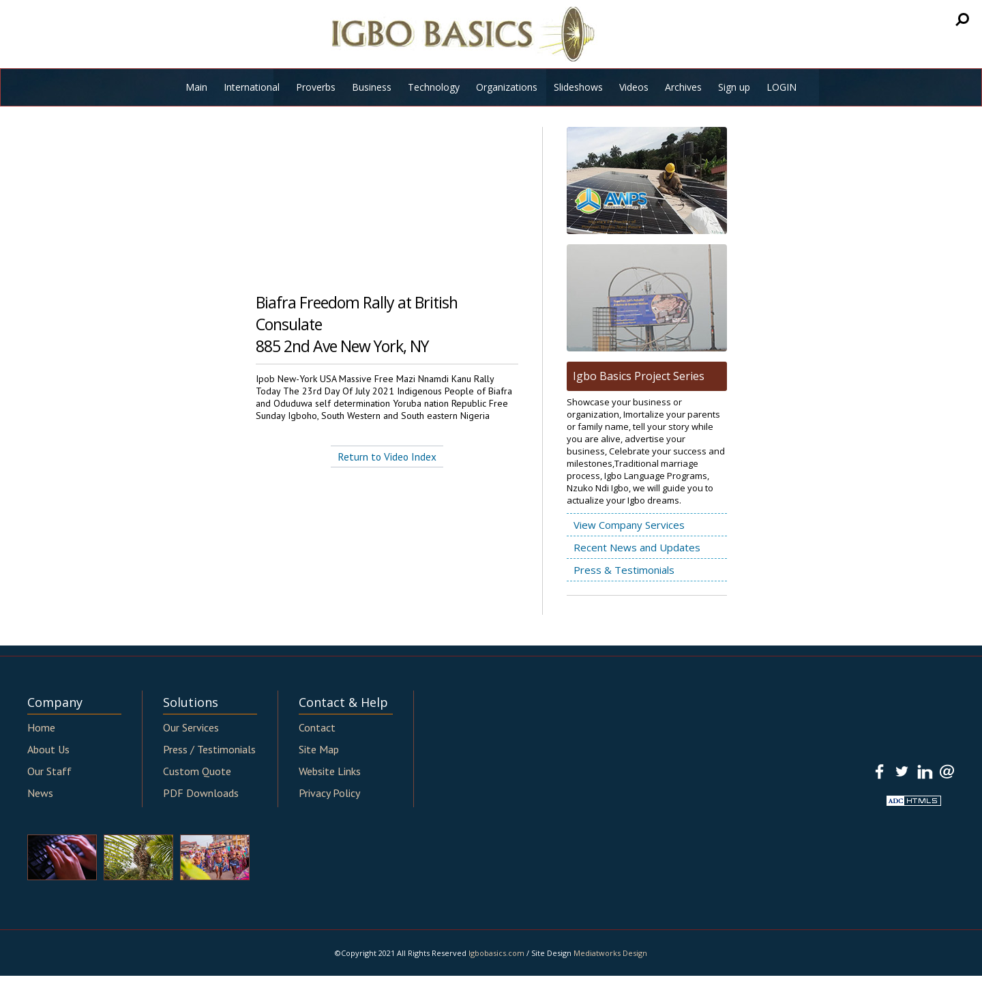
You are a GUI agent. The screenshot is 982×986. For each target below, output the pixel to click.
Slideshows (578, 87)
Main (196, 87)
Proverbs (316, 87)
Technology (434, 87)
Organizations (506, 87)
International (252, 87)
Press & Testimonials (624, 570)
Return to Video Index (387, 456)
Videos (634, 87)
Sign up (734, 87)
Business (371, 87)
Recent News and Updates (637, 547)
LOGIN (782, 87)
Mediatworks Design (610, 953)
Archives (683, 87)
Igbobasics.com (496, 953)
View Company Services (629, 525)
